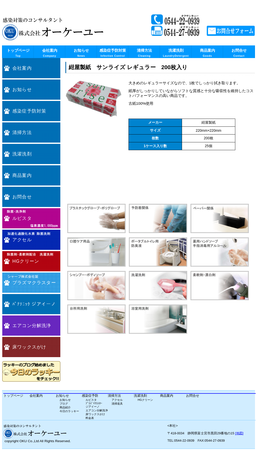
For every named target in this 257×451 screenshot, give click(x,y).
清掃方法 (144, 52)
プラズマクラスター (34, 282)
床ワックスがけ (29, 347)
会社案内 (49, 52)
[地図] (239, 433)
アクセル (22, 239)
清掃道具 (117, 403)
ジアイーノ (92, 406)
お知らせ (81, 52)
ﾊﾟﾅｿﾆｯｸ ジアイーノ (34, 304)
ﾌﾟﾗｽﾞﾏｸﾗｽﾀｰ (94, 403)
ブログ (64, 403)
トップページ (18, 52)
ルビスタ (22, 218)
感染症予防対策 (112, 52)
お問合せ (239, 52)
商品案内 (207, 52)
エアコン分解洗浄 (31, 325)
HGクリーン (25, 261)
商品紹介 (65, 407)
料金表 (90, 417)
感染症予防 (90, 395)
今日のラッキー (69, 411)
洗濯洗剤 (176, 52)
